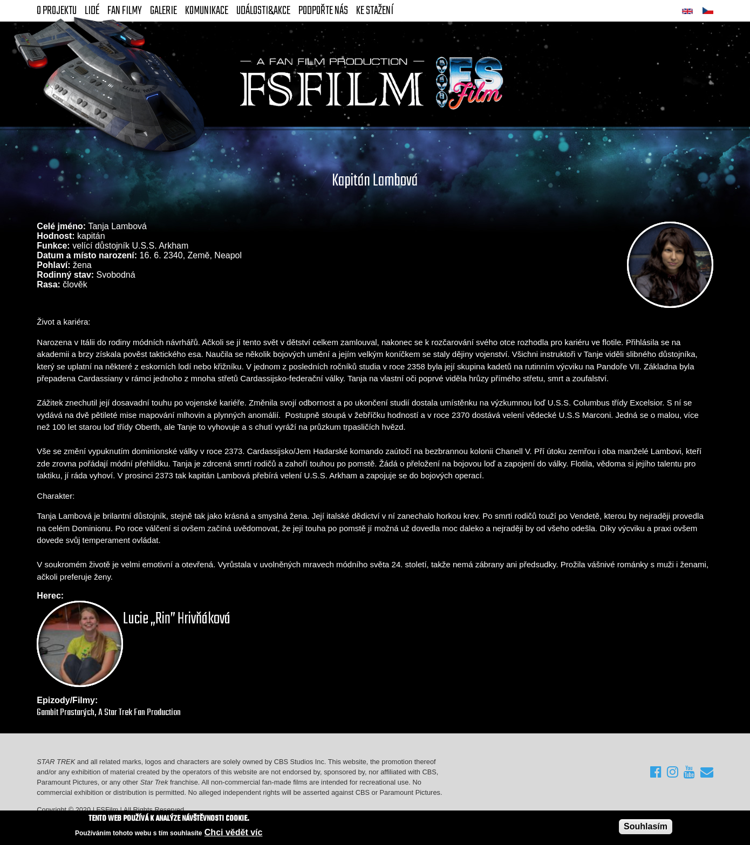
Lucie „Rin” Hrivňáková (176, 619)
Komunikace (206, 11)
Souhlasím (645, 826)
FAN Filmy (124, 11)
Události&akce (263, 11)
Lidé (92, 11)
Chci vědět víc (233, 832)
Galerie (163, 11)
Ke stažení (374, 11)
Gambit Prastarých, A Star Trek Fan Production (109, 712)
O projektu (57, 11)
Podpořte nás (323, 11)
